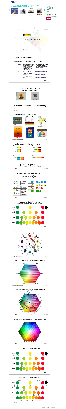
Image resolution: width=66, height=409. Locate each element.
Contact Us (49, 12)
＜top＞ (56, 404)
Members (48, 9)
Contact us (49, 407)
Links (48, 11)
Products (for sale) (50, 8)
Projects (48, 6)
